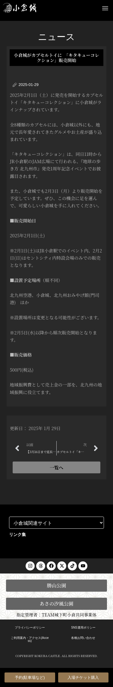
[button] (105, 8)
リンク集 (17, 534)
